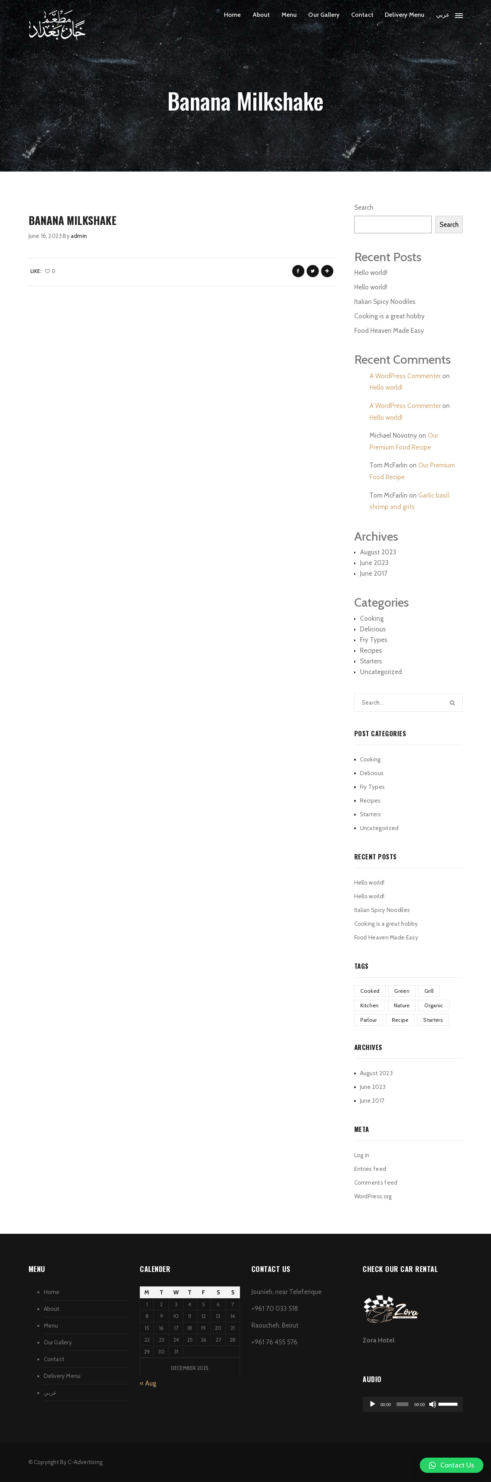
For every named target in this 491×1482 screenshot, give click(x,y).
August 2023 (378, 552)
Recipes (371, 650)
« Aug (148, 1383)
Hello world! (370, 272)
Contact (362, 14)
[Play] (372, 1404)
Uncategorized (381, 672)
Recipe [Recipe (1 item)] (400, 1019)
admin (79, 236)
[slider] (402, 1404)
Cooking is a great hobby (389, 316)
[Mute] (433, 1404)
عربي (443, 14)
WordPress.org (373, 1196)
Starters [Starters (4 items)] (433, 1019)
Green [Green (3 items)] (401, 990)
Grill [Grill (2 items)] (429, 990)
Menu (289, 14)
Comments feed (376, 1182)
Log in (361, 1155)
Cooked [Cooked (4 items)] (370, 990)
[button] (451, 1465)
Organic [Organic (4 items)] (433, 1005)
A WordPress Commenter (405, 376)
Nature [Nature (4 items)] (402, 1005)
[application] (413, 1404)
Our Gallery (323, 14)
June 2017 (373, 573)
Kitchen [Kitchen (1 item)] (369, 1005)
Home (232, 14)
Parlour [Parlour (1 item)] (368, 1019)
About (261, 14)
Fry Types (373, 640)
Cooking (372, 618)
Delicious (373, 629)
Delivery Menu (405, 14)
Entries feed (370, 1169)
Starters (371, 661)
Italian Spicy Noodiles (385, 301)
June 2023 (374, 563)
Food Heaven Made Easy (389, 330)
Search (363, 207)
